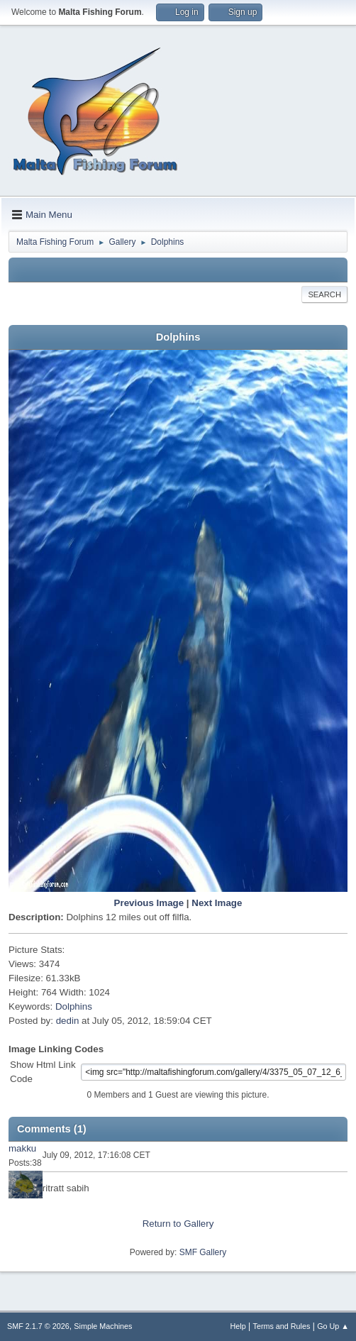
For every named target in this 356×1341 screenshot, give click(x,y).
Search (324, 294)
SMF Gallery (203, 1252)
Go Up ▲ (333, 1326)
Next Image (216, 903)
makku (22, 1148)
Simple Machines (103, 1326)
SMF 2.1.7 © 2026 (38, 1326)
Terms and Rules (282, 1326)
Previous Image (149, 903)
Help (238, 1326)
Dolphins (73, 1006)
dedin (67, 1020)
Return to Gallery (178, 1223)
